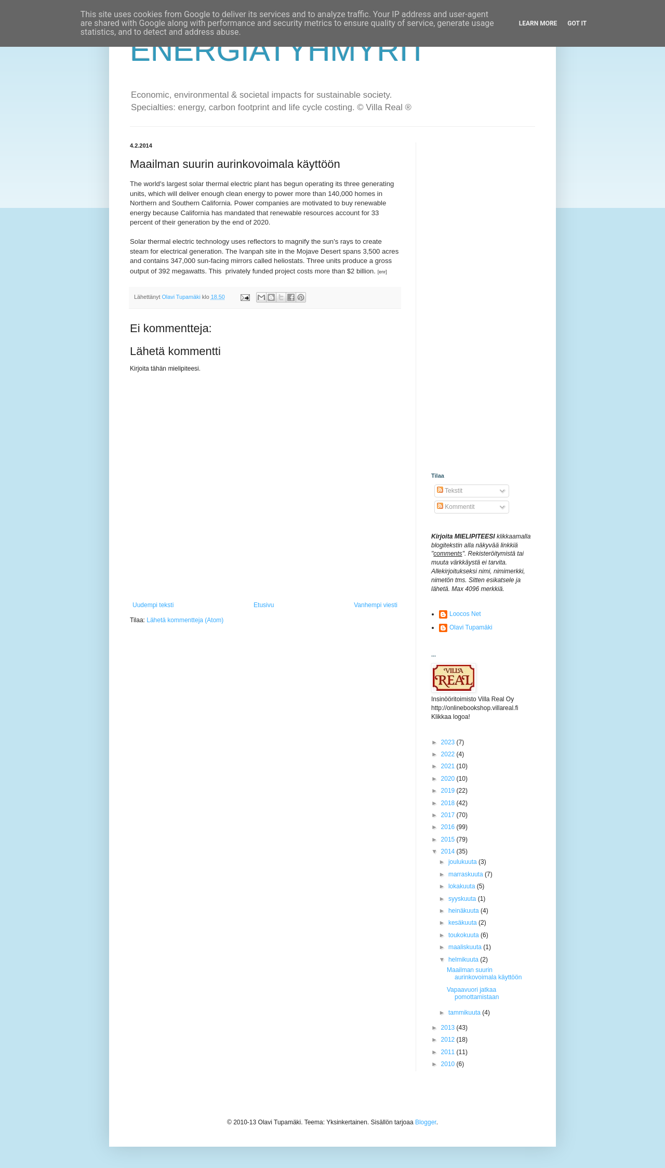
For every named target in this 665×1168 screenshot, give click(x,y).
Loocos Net (465, 614)
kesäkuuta (463, 922)
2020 (449, 778)
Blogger (425, 1122)
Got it (577, 23)
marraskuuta (466, 874)
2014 (449, 851)
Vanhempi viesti (375, 605)
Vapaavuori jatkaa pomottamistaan (473, 993)
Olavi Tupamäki (471, 627)
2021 (449, 766)
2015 (449, 839)
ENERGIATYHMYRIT (278, 50)
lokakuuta (462, 886)
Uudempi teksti (153, 605)
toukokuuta (464, 935)
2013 (449, 1027)
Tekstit (449, 490)
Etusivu (264, 605)
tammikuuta (465, 1012)
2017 (449, 815)
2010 (449, 1064)
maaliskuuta (465, 947)
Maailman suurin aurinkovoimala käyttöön (484, 973)
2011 (449, 1052)
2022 (449, 754)
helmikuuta (464, 959)
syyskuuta (463, 898)
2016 (449, 827)
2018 (449, 803)
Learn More (538, 23)
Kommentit (456, 506)
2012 (449, 1039)
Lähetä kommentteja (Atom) (185, 620)
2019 (449, 790)
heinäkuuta (464, 910)
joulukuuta (463, 861)
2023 (449, 742)
